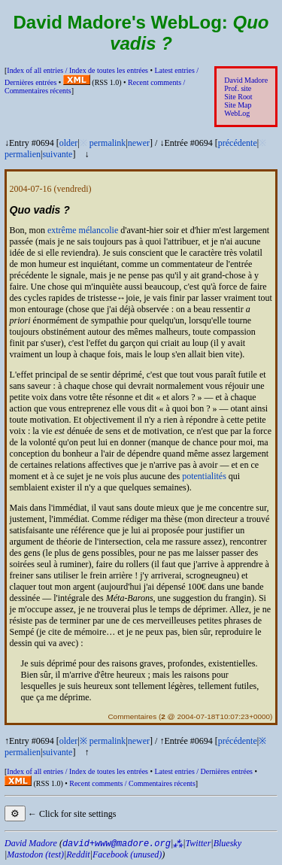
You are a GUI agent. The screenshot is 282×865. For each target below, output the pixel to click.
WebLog (237, 113)
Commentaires (132, 716)
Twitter (198, 843)
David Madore (246, 80)
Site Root (238, 97)
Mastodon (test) (35, 854)
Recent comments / (132, 783)
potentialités (204, 476)
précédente (237, 143)
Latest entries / (203, 771)
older (68, 143)
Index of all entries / (77, 70)
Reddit (77, 854)
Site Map (237, 105)
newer (139, 143)
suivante (57, 154)
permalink (107, 143)
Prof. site (237, 88)
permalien (23, 154)
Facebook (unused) (127, 854)
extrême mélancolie (82, 230)
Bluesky (227, 843)
